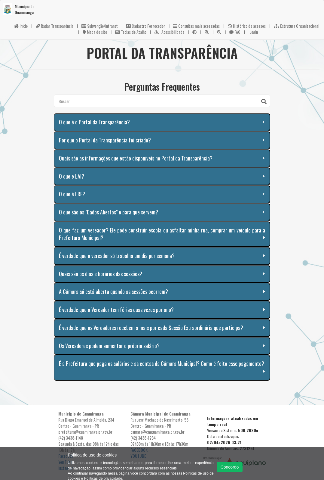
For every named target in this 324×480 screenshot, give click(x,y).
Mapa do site (95, 32)
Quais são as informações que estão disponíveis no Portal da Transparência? (135, 158)
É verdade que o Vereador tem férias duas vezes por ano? (116, 309)
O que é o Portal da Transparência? (94, 122)
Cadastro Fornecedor (145, 26)
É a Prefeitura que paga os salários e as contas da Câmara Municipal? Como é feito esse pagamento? (161, 363)
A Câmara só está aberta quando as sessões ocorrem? (113, 291)
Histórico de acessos (247, 26)
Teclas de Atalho (130, 32)
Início (21, 26)
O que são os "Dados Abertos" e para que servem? (108, 212)
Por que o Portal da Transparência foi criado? (105, 140)
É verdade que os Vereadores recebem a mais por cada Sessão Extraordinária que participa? (151, 328)
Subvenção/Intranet (99, 26)
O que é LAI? (71, 176)
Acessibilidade (169, 32)
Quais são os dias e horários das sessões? (100, 274)
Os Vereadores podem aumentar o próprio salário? (109, 346)
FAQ (234, 32)
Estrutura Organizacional (296, 26)
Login (253, 32)
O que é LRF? (72, 194)
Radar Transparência (54, 26)
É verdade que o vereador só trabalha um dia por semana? (117, 256)
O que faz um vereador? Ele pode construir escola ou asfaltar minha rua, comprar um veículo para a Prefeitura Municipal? (162, 234)
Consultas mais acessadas (196, 26)
